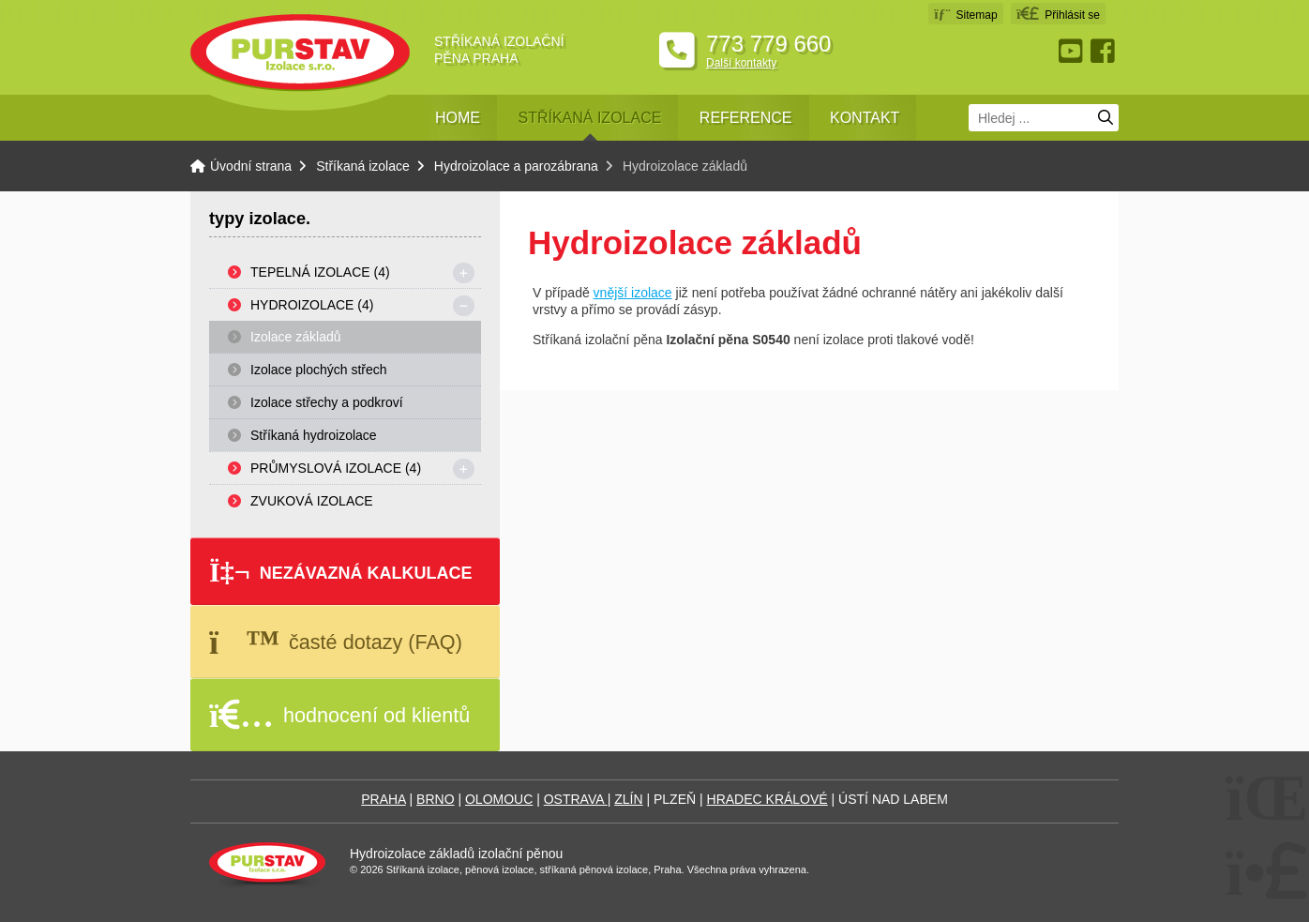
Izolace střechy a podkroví (326, 402)
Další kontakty (741, 62)
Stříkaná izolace (589, 118)
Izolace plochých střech (318, 369)
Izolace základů (295, 336)
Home (457, 118)
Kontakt (864, 118)
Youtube (1073, 51)
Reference (746, 118)
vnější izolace (633, 292)
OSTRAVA (576, 799)
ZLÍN (628, 799)
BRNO (435, 799)
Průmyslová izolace (335, 468)
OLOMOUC (499, 799)
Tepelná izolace (320, 272)
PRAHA (383, 799)
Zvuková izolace (311, 500)
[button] (1058, 13)
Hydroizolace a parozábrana (516, 166)
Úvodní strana (300, 53)
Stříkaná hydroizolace (313, 435)
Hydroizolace (311, 304)
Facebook (1105, 51)
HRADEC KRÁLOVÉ (767, 799)
